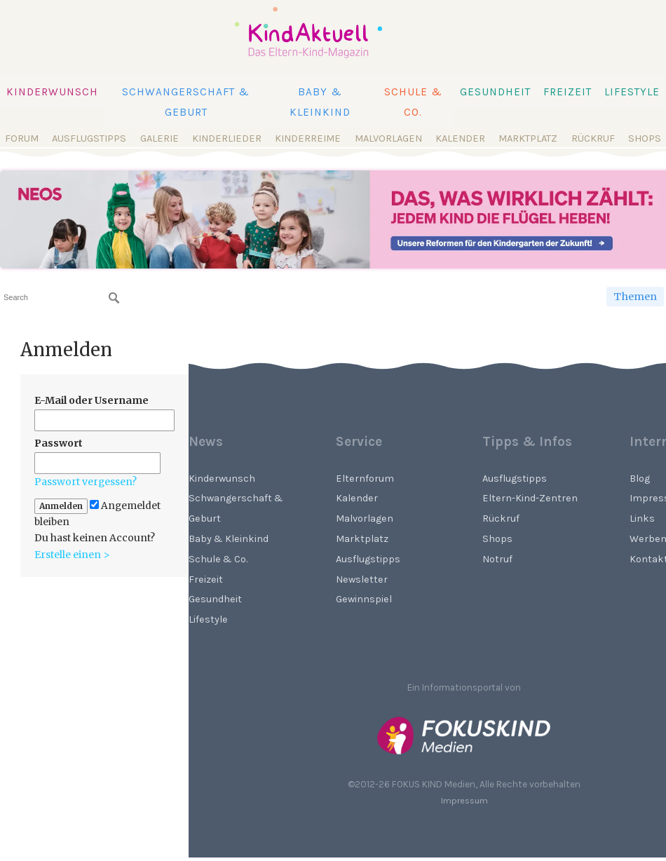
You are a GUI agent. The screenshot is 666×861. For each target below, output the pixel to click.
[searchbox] (61, 298)
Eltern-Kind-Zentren (530, 498)
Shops (644, 138)
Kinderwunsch (52, 92)
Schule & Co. (413, 102)
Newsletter (362, 579)
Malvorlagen (388, 138)
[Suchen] (114, 298)
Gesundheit (495, 92)
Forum (22, 138)
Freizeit (567, 92)
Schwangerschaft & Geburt (186, 102)
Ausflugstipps (89, 138)
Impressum (464, 800)
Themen (635, 296)
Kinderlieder (226, 138)
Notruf (497, 559)
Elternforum (365, 478)
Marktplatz (527, 138)
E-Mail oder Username (91, 400)
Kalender (460, 138)
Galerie (159, 138)
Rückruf (593, 138)
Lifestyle (632, 92)
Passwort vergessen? (85, 481)
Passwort (58, 443)
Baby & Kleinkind (320, 102)
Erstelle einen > (72, 554)
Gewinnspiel (364, 599)
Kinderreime (308, 138)
